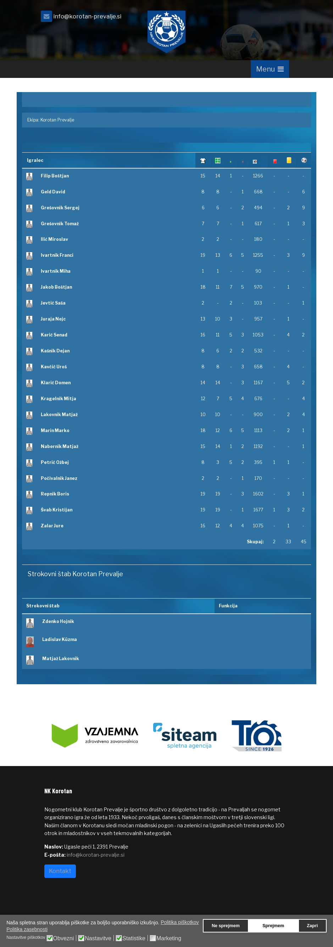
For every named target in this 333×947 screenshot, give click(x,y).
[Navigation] (270, 69)
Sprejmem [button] (273, 925)
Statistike (133, 938)
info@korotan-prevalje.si (87, 16)
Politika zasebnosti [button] (27, 929)
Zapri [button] (312, 925)
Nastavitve (98, 938)
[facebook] (280, 18)
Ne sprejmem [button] (226, 925)
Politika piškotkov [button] (180, 922)
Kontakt (60, 871)
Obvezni (63, 938)
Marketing (168, 938)
